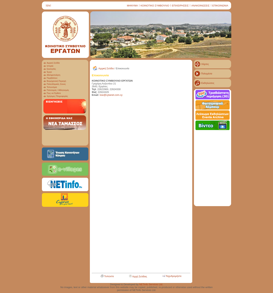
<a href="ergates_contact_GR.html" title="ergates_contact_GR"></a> (136, 185)
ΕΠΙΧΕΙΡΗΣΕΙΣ (180, 5)
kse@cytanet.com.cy (111, 95)
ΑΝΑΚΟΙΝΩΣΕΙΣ (200, 5)
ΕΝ (48, 5)
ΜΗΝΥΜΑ (132, 5)
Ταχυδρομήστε (174, 276)
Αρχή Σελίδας (139, 276)
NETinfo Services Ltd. (151, 284)
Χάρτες (205, 64)
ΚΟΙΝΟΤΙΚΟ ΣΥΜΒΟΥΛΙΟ (154, 5)
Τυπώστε (109, 276)
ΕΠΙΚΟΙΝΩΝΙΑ (220, 5)
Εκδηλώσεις (207, 83)
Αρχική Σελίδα (106, 68)
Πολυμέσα (206, 73)
